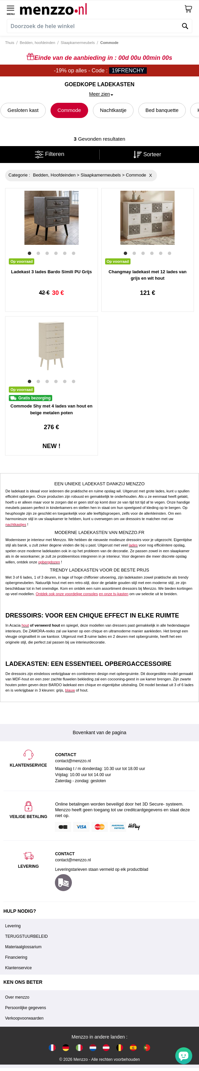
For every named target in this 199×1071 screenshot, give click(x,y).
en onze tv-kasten (113, 594)
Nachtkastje (113, 110)
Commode (69, 110)
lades (133, 545)
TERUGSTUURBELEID (26, 936)
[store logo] (102, 8)
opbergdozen (49, 562)
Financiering (16, 957)
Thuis (9, 43)
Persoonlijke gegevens (25, 1007)
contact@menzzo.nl (73, 860)
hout (25, 625)
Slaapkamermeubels (78, 43)
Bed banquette (162, 110)
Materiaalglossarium (23, 947)
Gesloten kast (23, 110)
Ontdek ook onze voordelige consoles (67, 594)
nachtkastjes (15, 524)
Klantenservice (18, 967)
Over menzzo (17, 997)
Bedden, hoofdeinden (37, 43)
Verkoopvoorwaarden (24, 1018)
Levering (13, 926)
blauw (70, 690)
